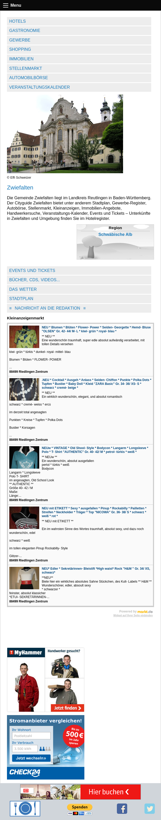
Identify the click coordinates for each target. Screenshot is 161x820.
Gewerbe (19, 40)
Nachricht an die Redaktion (47, 308)
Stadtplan (21, 298)
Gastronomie (24, 30)
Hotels (17, 21)
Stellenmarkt (25, 68)
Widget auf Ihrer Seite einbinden (133, 615)
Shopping (20, 49)
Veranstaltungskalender (39, 87)
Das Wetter (23, 289)
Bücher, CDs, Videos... (34, 280)
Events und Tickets (32, 270)
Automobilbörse (28, 78)
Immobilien (21, 59)
